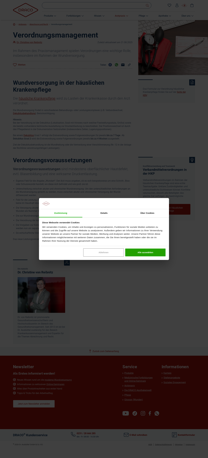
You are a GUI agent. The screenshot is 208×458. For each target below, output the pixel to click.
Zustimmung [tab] (60, 213)
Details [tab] (103, 213)
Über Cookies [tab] (147, 213)
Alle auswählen (145, 252)
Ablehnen (103, 252)
